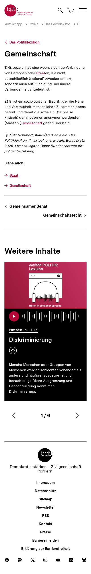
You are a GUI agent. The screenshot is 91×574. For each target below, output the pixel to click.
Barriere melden (45, 540)
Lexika (33, 24)
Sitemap (45, 499)
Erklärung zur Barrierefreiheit (45, 549)
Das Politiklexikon (58, 24)
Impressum (45, 483)
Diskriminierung (30, 339)
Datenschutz (45, 491)
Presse (45, 532)
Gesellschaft (31, 123)
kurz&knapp (13, 24)
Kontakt (45, 524)
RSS (45, 516)
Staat (40, 73)
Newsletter (45, 507)
